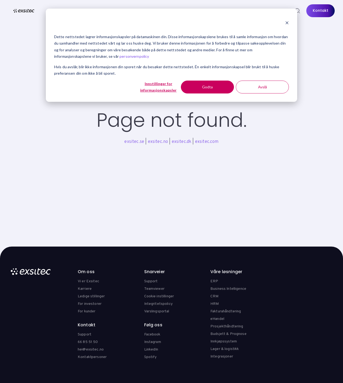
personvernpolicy (134, 56)
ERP (214, 281)
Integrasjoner (221, 356)
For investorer (90, 304)
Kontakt (320, 10)
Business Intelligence (228, 289)
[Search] (297, 11)
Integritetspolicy (158, 304)
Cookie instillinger (159, 296)
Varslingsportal (156, 311)
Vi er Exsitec (88, 281)
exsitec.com (207, 141)
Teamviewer (154, 289)
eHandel (217, 319)
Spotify (150, 357)
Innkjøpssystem (223, 341)
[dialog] (171, 55)
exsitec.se (134, 141)
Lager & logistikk (224, 349)
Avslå (262, 87)
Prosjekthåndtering (226, 326)
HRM (214, 304)
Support (151, 281)
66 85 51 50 (88, 342)
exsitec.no (158, 141)
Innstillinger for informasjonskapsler (158, 87)
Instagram (152, 342)
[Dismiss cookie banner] (287, 23)
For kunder (86, 311)
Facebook (152, 334)
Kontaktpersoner (92, 357)
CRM (214, 296)
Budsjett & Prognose (228, 334)
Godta (207, 87)
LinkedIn (151, 349)
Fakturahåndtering (225, 311)
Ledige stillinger (91, 296)
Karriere (85, 289)
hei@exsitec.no (91, 349)
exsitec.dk (182, 141)
